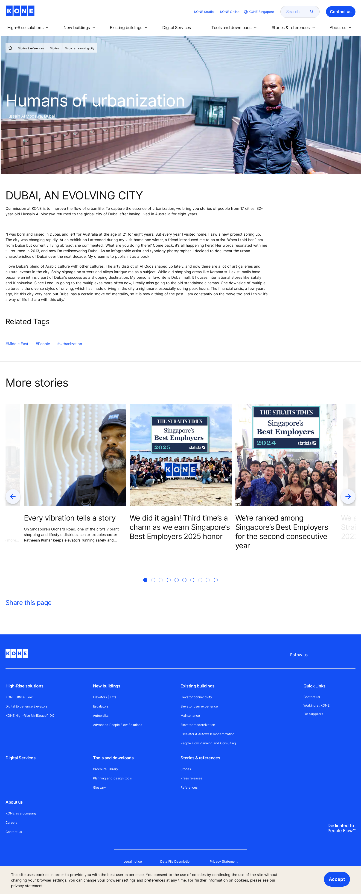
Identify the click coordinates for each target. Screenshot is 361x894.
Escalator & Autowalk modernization (207, 734)
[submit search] (312, 11)
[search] (297, 11)
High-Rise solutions (24, 686)
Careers (11, 822)
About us (14, 802)
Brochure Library (105, 769)
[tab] (145, 585)
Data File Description (175, 861)
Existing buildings (197, 686)
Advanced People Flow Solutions (117, 725)
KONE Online (229, 12)
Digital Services (20, 757)
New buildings (106, 686)
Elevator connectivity (196, 697)
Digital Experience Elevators (26, 706)
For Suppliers (313, 714)
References (189, 787)
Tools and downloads (113, 757)
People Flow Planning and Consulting (208, 743)
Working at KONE (316, 705)
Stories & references (31, 48)
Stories (54, 48)
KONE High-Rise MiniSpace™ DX (30, 715)
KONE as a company (21, 813)
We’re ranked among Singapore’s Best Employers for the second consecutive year (281, 531)
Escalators (100, 706)
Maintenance (190, 715)
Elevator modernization (197, 725)
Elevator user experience (199, 706)
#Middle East (17, 343)
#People (43, 343)
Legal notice (132, 861)
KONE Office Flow (19, 697)
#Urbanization (69, 343)
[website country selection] (258, 12)
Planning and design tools (112, 778)
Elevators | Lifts (104, 697)
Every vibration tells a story (70, 517)
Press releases (191, 778)
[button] (29, 27)
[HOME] (10, 48)
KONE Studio (204, 12)
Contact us (14, 832)
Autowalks (100, 715)
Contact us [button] (341, 11)
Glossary (99, 787)
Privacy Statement (224, 861)
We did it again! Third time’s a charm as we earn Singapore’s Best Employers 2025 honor (180, 527)
